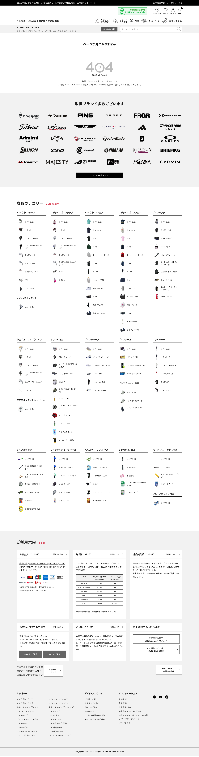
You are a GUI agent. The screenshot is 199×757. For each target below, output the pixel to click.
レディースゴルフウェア (58, 700)
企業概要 (123, 704)
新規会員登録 (159, 3)
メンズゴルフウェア (25, 700)
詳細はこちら (58, 554)
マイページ (89, 712)
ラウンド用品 (54, 716)
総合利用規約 (125, 708)
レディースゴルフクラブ (58, 704)
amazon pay (50, 566)
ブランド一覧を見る (99, 175)
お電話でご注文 (31, 654)
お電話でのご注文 (92, 704)
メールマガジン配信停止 (95, 720)
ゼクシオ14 (22, 30)
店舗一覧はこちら (55, 671)
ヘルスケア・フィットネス (27, 732)
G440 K (48, 30)
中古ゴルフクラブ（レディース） (62, 708)
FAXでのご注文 (91, 708)
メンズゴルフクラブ (25, 704)
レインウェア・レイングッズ (60, 736)
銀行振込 (53, 563)
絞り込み (109, 29)
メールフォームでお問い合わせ (170, 670)
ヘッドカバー (22, 728)
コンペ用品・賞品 (56, 732)
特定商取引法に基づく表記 (130, 712)
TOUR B (72, 30)
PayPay (61, 566)
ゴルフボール (22, 724)
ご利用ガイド (90, 700)
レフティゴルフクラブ (25, 712)
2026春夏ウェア (60, 30)
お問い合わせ (176, 3)
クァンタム (32, 30)
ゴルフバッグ (22, 716)
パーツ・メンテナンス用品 (27, 720)
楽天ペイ (24, 570)
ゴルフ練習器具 (55, 728)
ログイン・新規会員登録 (95, 716)
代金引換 (23, 563)
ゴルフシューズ (55, 720)
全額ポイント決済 (34, 566)
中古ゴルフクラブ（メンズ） (28, 708)
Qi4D (40, 30)
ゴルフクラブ (54, 712)
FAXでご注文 (55, 654)
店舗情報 (123, 700)
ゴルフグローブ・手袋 (58, 724)
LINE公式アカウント (156, 639)
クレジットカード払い (38, 563)
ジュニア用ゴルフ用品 (26, 736)
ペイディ (33, 570)
